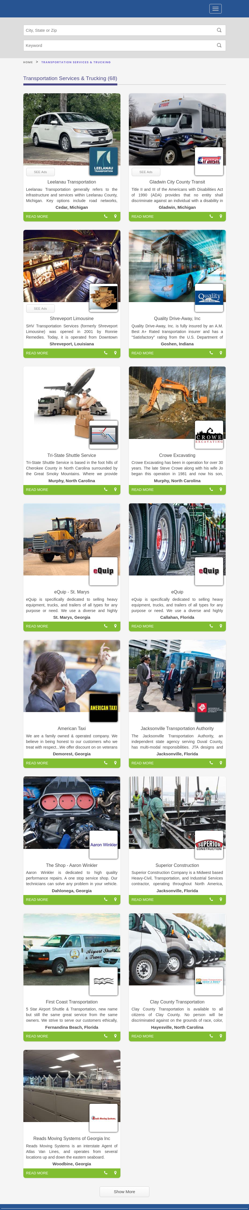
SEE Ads (40, 172)
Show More (124, 1191)
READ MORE (37, 216)
